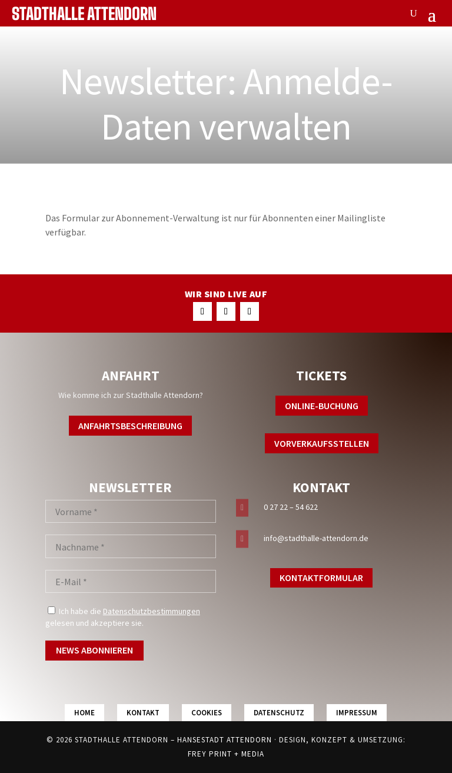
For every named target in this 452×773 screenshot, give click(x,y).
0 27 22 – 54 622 (291, 507)
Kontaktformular (321, 577)
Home (84, 713)
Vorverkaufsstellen (321, 443)
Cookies (206, 713)
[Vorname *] (130, 511)
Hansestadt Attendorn (224, 740)
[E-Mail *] (130, 581)
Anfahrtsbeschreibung (130, 426)
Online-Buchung (321, 406)
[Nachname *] (130, 546)
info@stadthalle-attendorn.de (316, 538)
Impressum (356, 713)
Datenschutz (279, 713)
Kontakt (143, 713)
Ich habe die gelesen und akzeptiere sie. (122, 617)
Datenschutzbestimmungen (151, 611)
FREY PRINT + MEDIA (226, 754)
